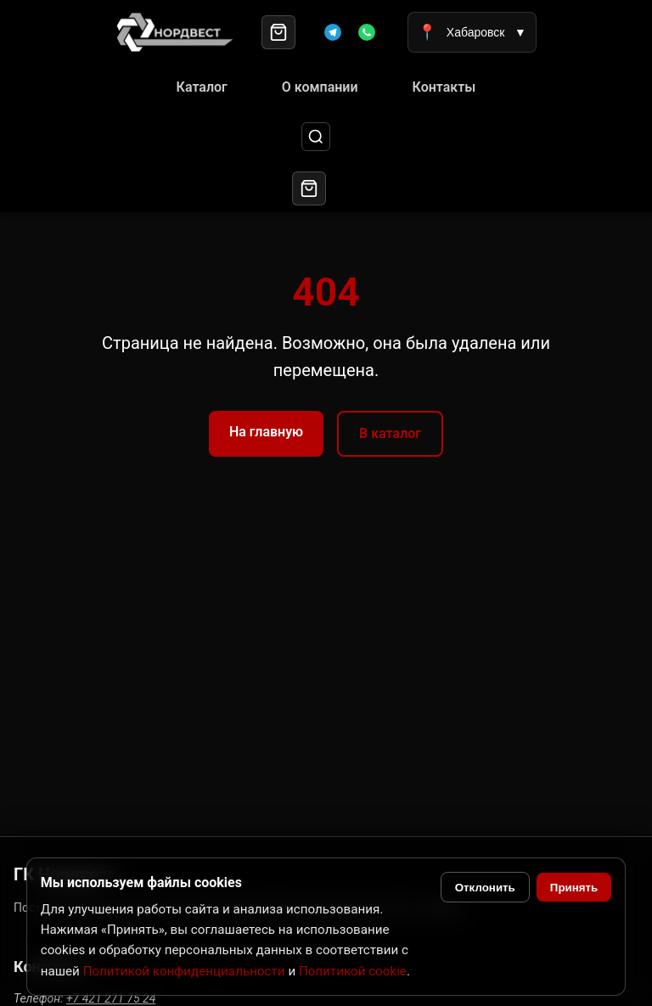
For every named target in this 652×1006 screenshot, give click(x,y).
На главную (266, 432)
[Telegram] (332, 32)
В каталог (390, 433)
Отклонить (485, 887)
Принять (574, 887)
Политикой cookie (353, 971)
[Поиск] (316, 137)
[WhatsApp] (366, 32)
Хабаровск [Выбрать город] (472, 32)
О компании (320, 87)
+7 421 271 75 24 (110, 998)
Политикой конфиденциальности (184, 971)
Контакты (444, 87)
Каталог (202, 87)
